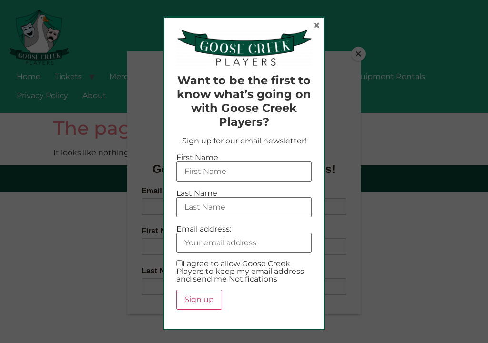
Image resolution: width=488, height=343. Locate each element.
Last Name (196, 193)
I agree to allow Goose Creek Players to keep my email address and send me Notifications (240, 271)
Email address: (203, 229)
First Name (197, 157)
